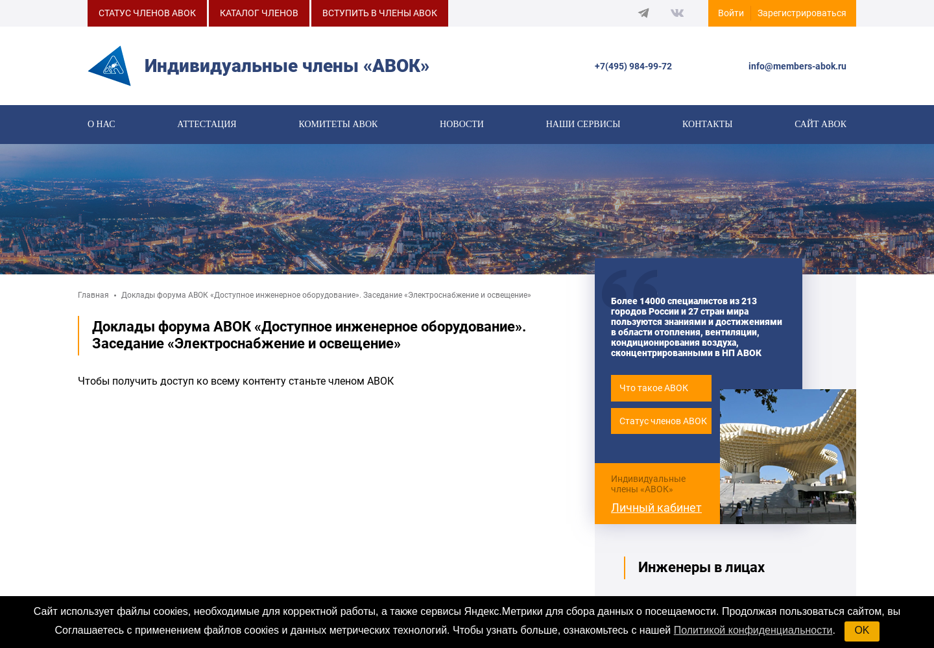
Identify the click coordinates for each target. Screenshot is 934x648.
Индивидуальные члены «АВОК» (648, 484)
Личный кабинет (656, 507)
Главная (93, 295)
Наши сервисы (583, 124)
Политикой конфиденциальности (753, 630)
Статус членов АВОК (663, 421)
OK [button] (861, 630)
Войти (731, 13)
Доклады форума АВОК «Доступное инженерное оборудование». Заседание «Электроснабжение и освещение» (326, 295)
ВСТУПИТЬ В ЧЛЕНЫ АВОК (379, 13)
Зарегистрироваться (802, 13)
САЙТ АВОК (820, 124)
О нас (101, 124)
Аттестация (206, 124)
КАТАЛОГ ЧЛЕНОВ (259, 13)
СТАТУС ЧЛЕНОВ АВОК (147, 13)
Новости (462, 124)
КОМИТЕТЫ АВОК (337, 124)
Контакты (707, 124)
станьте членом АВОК (341, 381)
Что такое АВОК (653, 388)
